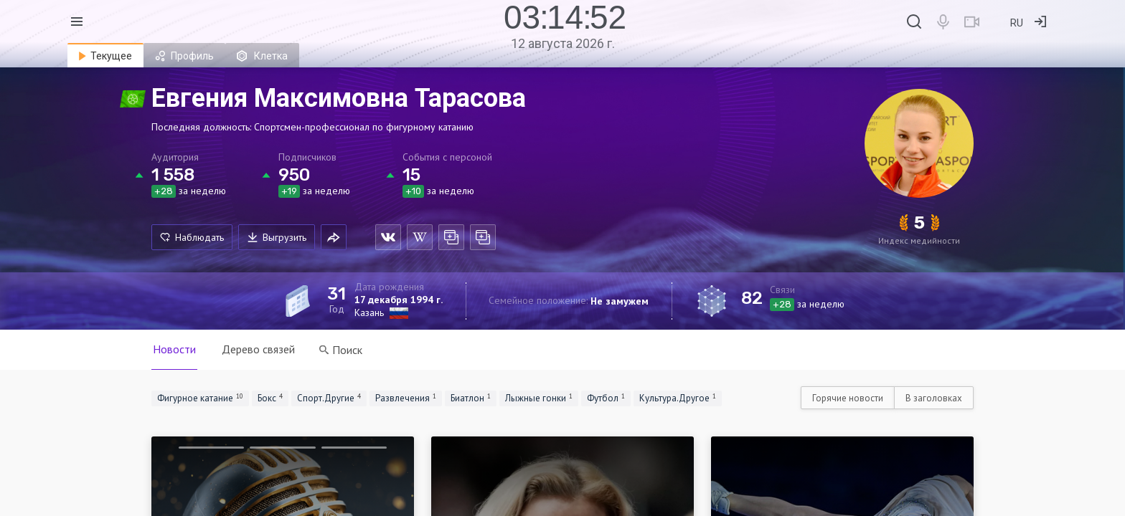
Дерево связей (258, 349)
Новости (174, 349)
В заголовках (933, 398)
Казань (369, 312)
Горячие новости (847, 398)
